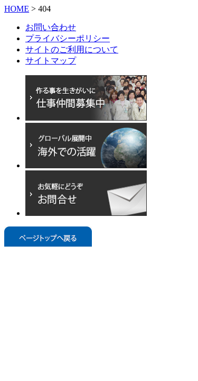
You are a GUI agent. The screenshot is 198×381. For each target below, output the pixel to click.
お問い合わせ (50, 27)
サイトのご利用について (71, 49)
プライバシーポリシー (67, 38)
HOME (16, 8)
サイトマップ (50, 60)
